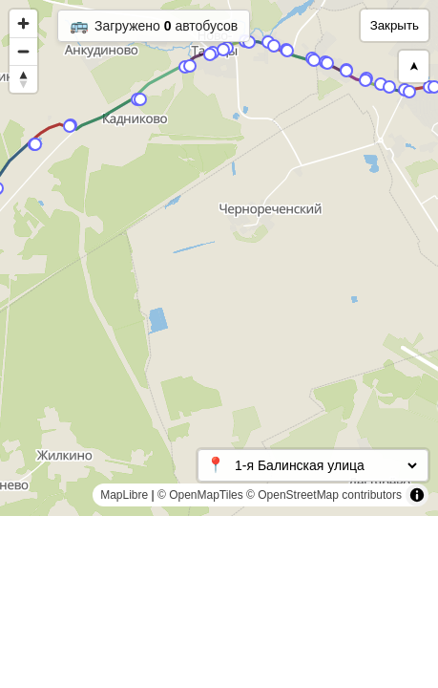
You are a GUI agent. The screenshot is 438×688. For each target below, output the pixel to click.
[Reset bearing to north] (23, 79)
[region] (219, 258)
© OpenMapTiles (200, 495)
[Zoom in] (23, 23)
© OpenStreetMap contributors (324, 495)
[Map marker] (380, 84)
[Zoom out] (23, 51)
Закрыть (394, 25)
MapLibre (124, 495)
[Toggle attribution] (417, 495)
